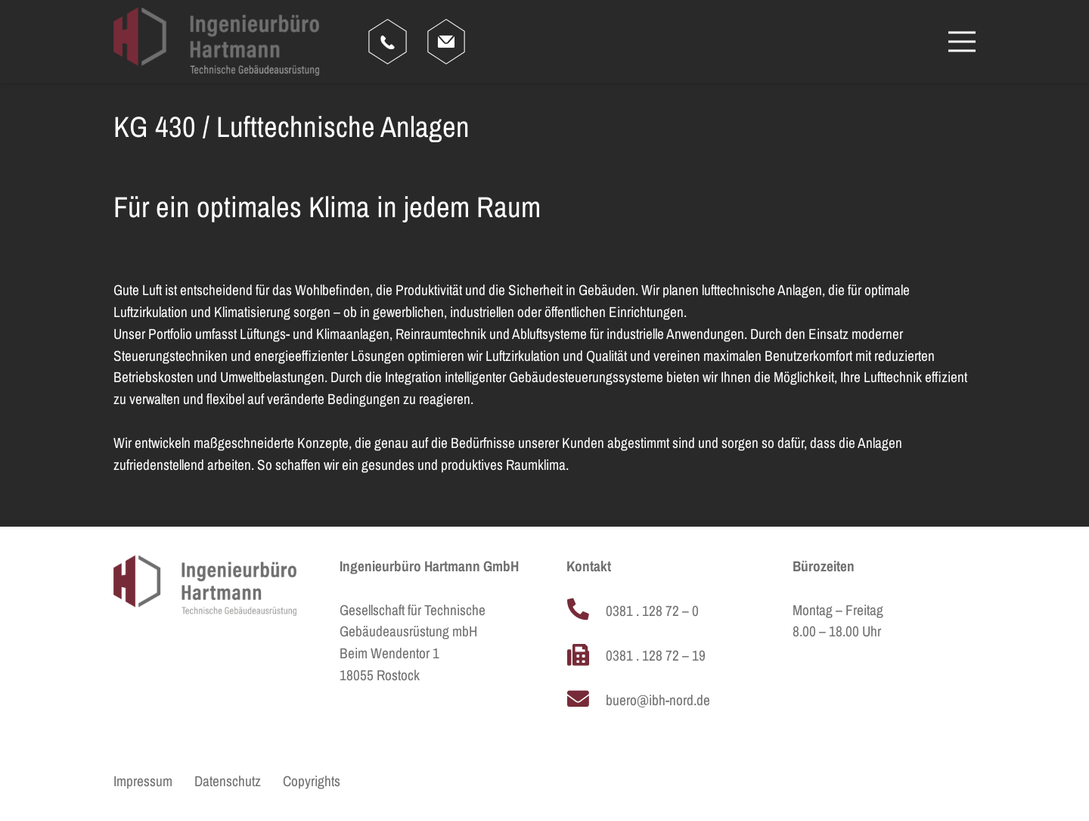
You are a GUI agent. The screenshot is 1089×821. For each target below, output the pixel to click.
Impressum (142, 781)
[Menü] (962, 42)
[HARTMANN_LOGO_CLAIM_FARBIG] (216, 42)
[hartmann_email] (446, 41)
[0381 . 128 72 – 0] (586, 611)
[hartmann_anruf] (387, 41)
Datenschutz (227, 781)
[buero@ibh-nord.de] (586, 701)
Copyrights (311, 781)
